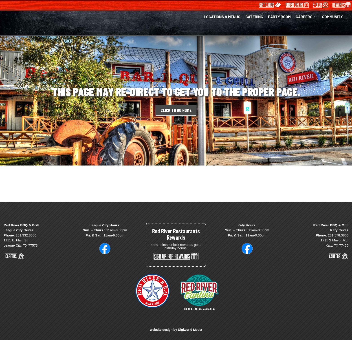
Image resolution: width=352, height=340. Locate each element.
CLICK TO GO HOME (176, 110)
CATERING (254, 17)
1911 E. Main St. (16, 240)
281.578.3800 (338, 235)
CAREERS (304, 17)
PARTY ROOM (279, 17)
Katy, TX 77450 (337, 245)
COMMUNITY (332, 17)
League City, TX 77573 (21, 245)
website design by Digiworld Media (176, 329)
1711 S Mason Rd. (334, 240)
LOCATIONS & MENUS (222, 17)
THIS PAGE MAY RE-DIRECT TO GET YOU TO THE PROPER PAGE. (176, 91)
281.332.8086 (26, 235)
